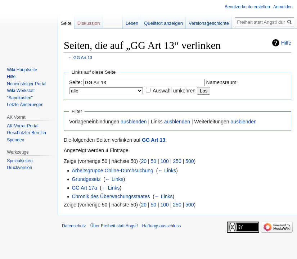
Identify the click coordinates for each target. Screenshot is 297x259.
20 (144, 161)
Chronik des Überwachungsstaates (111, 196)
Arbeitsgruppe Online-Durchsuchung (112, 170)
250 (177, 161)
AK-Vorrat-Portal (22, 125)
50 (154, 161)
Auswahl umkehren (174, 91)
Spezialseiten (19, 160)
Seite (66, 23)
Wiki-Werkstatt (21, 90)
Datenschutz (74, 225)
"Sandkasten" (20, 97)
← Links (167, 170)
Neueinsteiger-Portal (26, 83)
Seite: (75, 82)
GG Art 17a (84, 188)
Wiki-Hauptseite (22, 69)
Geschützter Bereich (26, 132)
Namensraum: (222, 82)
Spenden (15, 139)
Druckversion (19, 167)
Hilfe (286, 43)
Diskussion (88, 23)
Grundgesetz (86, 179)
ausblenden (134, 121)
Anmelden (283, 6)
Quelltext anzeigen (163, 23)
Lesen (132, 23)
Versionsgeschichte (209, 23)
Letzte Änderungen (25, 104)
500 (189, 161)
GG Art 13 (82, 57)
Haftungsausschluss (161, 225)
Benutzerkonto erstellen (247, 6)
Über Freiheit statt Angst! (114, 225)
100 (165, 161)
